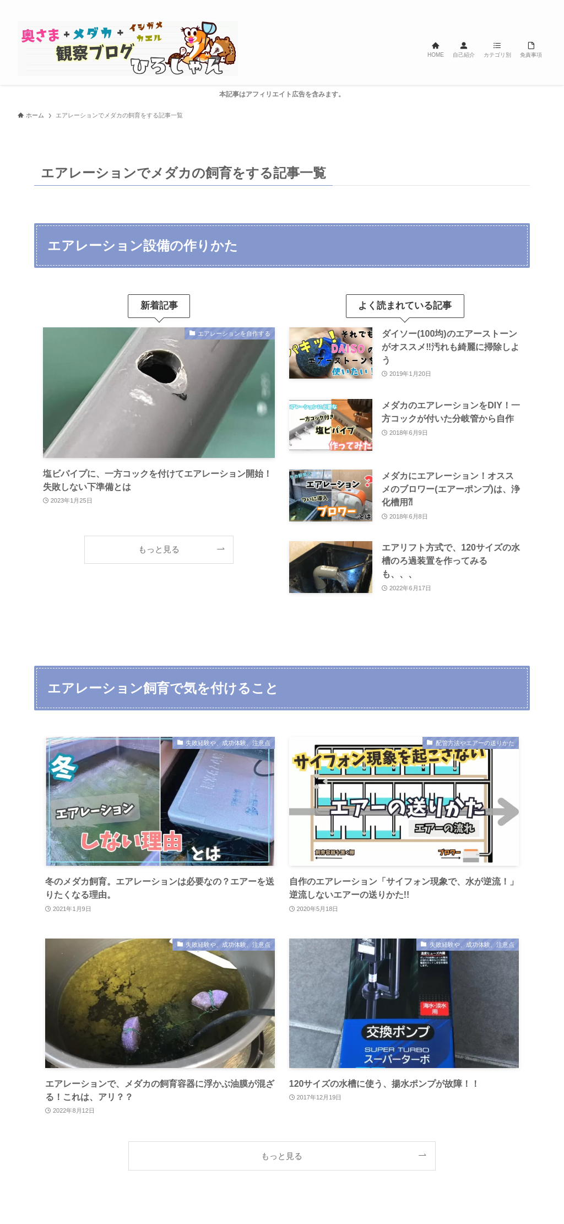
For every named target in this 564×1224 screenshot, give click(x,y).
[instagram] (496, 6)
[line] (510, 6)
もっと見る (159, 549)
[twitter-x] (482, 6)
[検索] (539, 6)
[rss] (525, 6)
